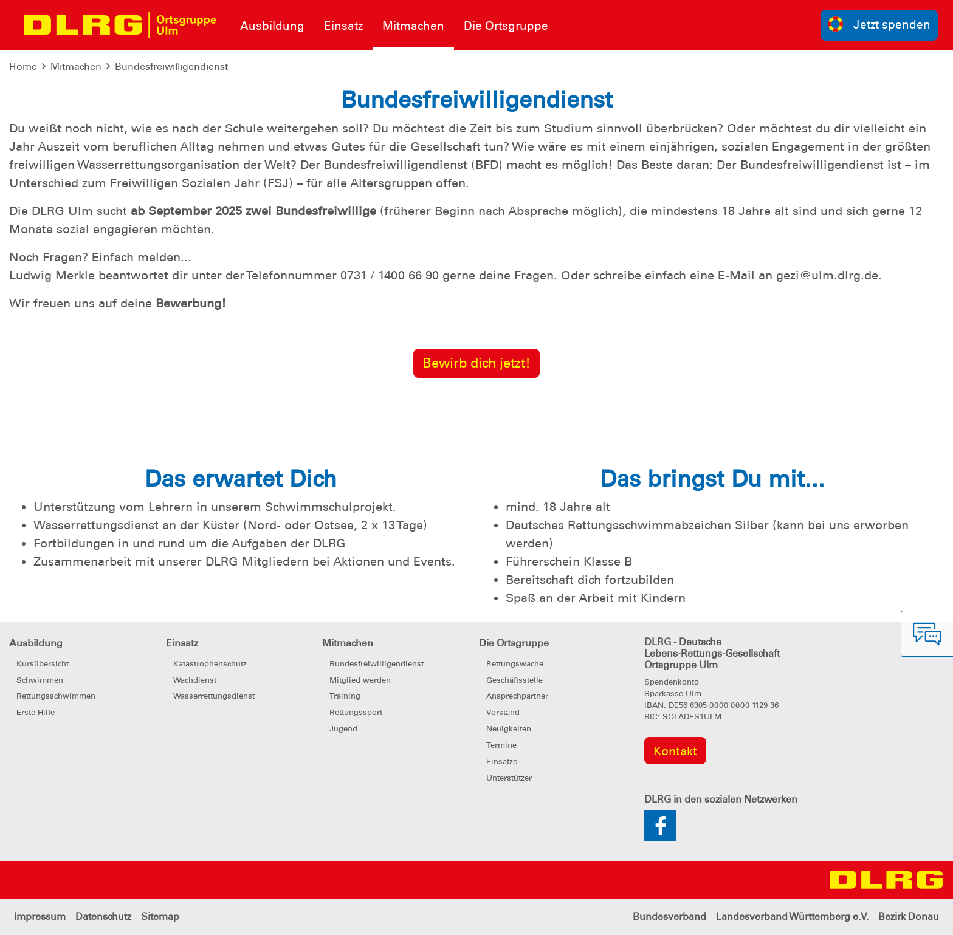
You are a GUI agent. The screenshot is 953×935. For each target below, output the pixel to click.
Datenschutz (103, 916)
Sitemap (160, 916)
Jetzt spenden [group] (879, 24)
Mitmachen (75, 66)
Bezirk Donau (908, 916)
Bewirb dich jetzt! (476, 363)
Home (23, 66)
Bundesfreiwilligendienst (171, 66)
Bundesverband (669, 916)
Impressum (40, 916)
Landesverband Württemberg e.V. (792, 916)
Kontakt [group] (675, 751)
